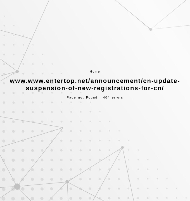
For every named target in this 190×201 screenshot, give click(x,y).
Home (95, 71)
